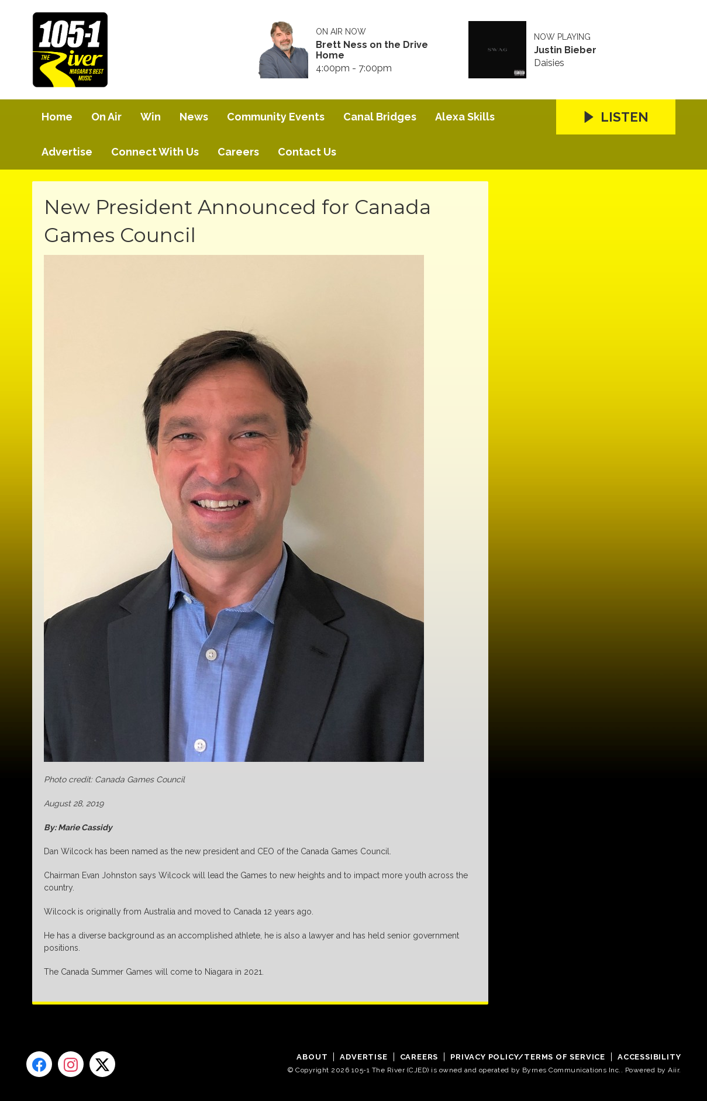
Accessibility (649, 1056)
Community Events (276, 117)
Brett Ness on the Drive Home (372, 50)
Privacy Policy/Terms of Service (527, 1056)
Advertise (67, 152)
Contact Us (307, 152)
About (311, 1056)
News (194, 117)
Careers (238, 152)
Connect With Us (155, 152)
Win (150, 117)
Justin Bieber (565, 50)
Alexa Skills (465, 117)
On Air (106, 117)
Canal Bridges (379, 117)
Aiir (673, 1070)
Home (57, 117)
